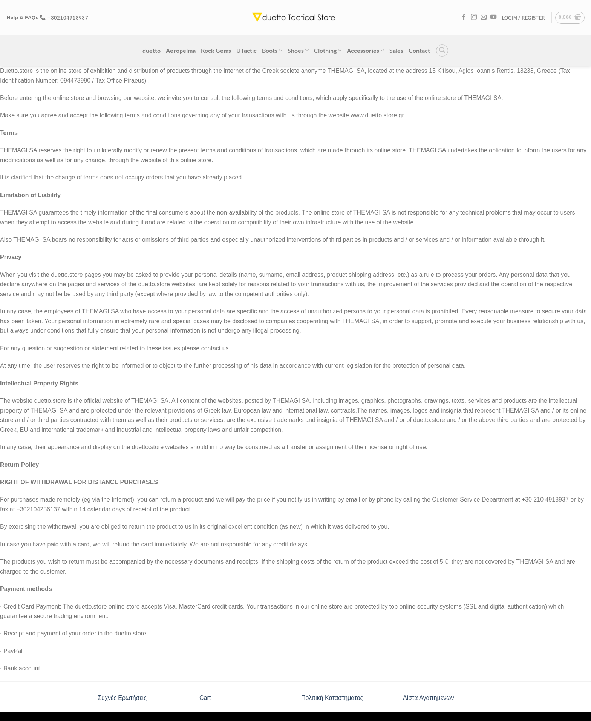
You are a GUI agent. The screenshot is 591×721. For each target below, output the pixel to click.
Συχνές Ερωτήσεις (122, 698)
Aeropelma (181, 50)
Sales (396, 50)
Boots (272, 50)
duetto (151, 50)
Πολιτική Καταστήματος (332, 698)
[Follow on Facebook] (464, 17)
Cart (205, 698)
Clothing (327, 50)
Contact (419, 50)
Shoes (298, 50)
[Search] (442, 50)
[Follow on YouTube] (493, 17)
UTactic (246, 50)
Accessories (365, 50)
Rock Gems (216, 50)
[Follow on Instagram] (474, 17)
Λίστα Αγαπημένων (428, 698)
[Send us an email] (484, 17)
